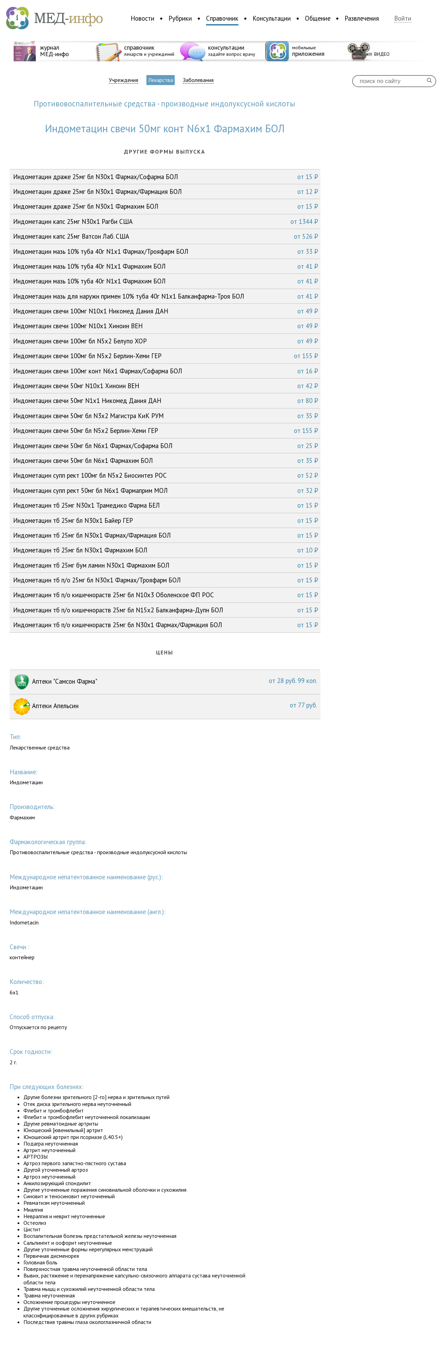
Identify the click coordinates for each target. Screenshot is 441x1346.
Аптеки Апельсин (165, 706)
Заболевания (198, 80)
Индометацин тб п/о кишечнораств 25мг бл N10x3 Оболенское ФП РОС (165, 594)
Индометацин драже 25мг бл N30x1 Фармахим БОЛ (165, 206)
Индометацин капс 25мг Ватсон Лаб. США (165, 236)
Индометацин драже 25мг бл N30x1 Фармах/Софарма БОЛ (165, 176)
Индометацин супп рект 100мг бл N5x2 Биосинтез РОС (165, 475)
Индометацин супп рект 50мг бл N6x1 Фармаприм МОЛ (165, 490)
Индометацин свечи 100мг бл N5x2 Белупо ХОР (165, 340)
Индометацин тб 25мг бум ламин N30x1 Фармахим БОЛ (165, 565)
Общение (317, 18)
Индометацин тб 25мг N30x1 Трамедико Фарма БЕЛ (165, 505)
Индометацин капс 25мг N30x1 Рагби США (165, 221)
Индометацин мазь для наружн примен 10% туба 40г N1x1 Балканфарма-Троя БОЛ (165, 296)
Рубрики (180, 18)
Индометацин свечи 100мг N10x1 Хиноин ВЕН (165, 325)
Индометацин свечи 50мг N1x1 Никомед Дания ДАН (165, 400)
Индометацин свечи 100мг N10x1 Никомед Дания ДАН (165, 311)
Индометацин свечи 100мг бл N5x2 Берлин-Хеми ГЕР (165, 355)
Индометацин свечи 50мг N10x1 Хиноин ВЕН (165, 385)
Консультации (272, 18)
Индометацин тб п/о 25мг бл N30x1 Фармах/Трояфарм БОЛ (165, 580)
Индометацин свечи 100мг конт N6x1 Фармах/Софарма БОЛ (165, 370)
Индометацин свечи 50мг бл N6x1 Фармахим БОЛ (165, 460)
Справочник (222, 18)
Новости (142, 18)
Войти (402, 18)
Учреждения (123, 80)
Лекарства (160, 79)
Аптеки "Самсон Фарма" (165, 682)
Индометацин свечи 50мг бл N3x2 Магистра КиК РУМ (165, 415)
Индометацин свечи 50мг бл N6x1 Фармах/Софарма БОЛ (165, 445)
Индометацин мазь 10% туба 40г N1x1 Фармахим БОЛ (165, 266)
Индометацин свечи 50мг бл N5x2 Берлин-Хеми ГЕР (165, 430)
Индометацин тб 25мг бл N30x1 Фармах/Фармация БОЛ (165, 535)
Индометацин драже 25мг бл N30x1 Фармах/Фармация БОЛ (165, 191)
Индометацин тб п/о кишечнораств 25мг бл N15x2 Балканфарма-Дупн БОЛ (165, 609)
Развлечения (362, 18)
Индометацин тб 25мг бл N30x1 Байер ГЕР (165, 520)
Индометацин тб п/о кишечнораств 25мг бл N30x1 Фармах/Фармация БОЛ (165, 624)
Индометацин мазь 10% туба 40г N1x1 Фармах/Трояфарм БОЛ (165, 251)
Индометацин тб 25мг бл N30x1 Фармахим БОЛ (165, 550)
